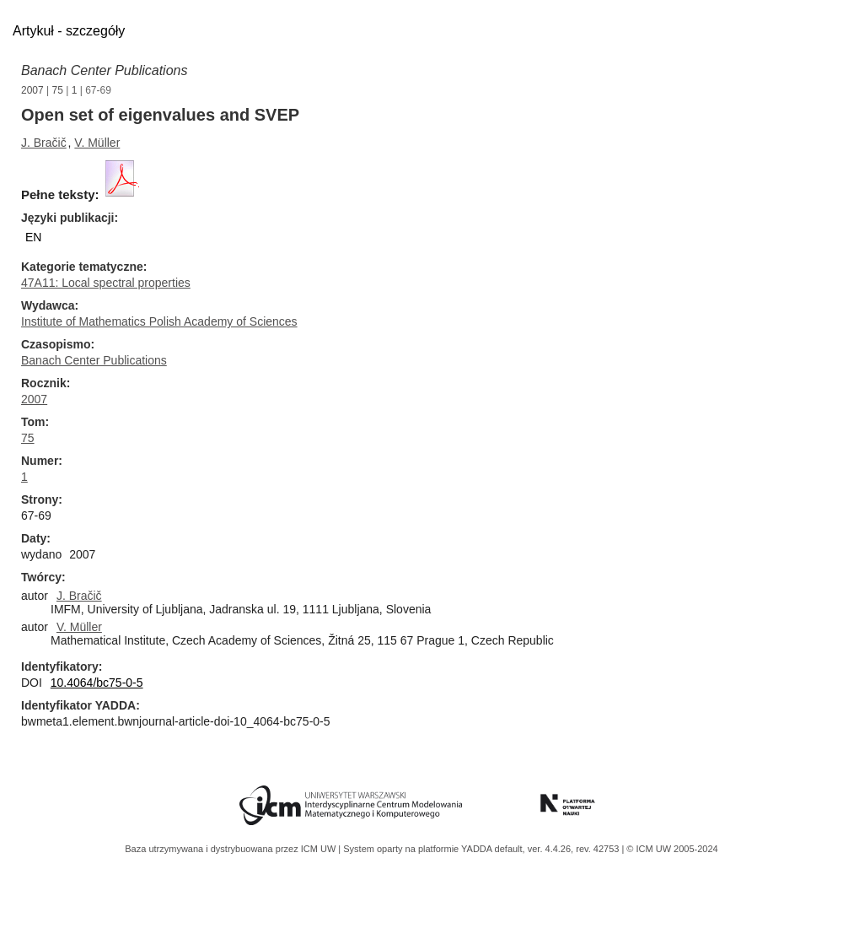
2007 (32, 90)
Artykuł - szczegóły (69, 31)
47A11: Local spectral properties (106, 282)
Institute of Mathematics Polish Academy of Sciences (159, 321)
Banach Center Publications (104, 70)
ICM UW (320, 849)
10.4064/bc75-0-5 (97, 682)
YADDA (478, 849)
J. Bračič (44, 142)
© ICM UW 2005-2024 (671, 849)
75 (57, 90)
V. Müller (97, 142)
